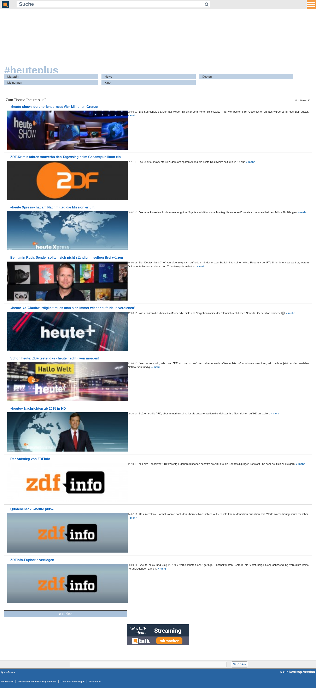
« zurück (65, 614)
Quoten (207, 76)
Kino (108, 82)
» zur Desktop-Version (297, 672)
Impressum (7, 681)
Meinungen (14, 82)
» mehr (132, 115)
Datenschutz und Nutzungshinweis (37, 681)
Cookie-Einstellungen (72, 681)
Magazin (12, 76)
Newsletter (95, 681)
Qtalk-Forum (8, 672)
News (108, 76)
